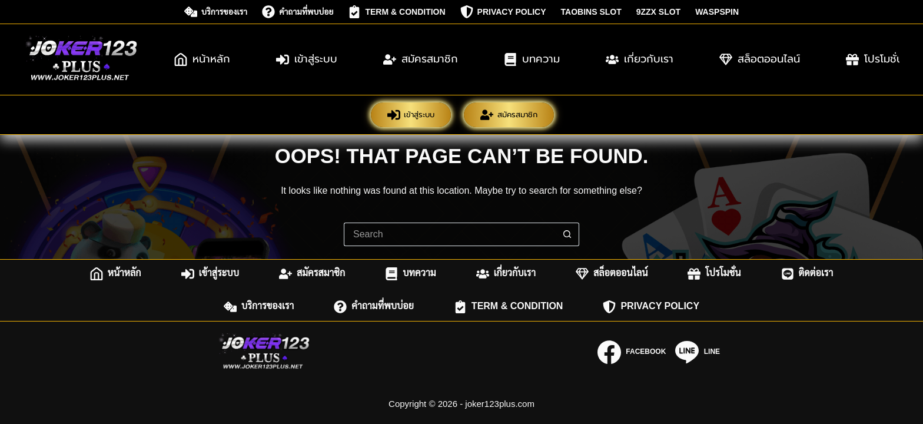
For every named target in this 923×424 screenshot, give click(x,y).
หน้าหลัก (202, 59)
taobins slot (591, 11)
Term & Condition (396, 11)
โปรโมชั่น (714, 273)
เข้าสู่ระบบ (306, 59)
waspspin (717, 11)
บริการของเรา (215, 11)
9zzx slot (658, 11)
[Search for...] (450, 234)
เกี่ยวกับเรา (639, 59)
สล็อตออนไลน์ (759, 59)
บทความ (532, 59)
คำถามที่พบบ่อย (297, 11)
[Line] (697, 352)
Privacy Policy (503, 11)
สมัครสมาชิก (420, 59)
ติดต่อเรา (807, 273)
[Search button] (567, 234)
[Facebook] (631, 352)
